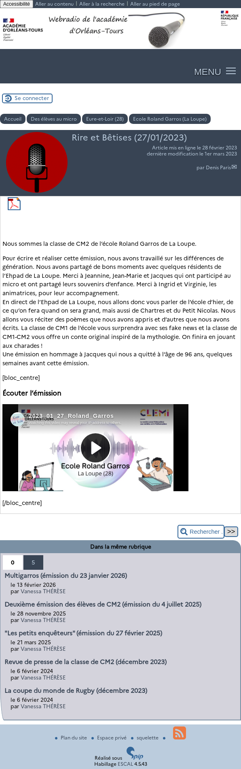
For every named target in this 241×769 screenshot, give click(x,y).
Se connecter (32, 98)
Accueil (12, 119)
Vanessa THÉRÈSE (43, 591)
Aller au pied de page (155, 4)
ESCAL (125, 764)
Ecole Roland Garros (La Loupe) (170, 119)
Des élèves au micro (54, 119)
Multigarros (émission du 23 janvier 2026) (65, 575)
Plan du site (71, 738)
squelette (145, 738)
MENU (207, 71)
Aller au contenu (54, 4)
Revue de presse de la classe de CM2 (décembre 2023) (85, 662)
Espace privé (109, 738)
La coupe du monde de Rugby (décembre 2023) (75, 690)
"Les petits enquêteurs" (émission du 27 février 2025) (83, 633)
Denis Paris (218, 167)
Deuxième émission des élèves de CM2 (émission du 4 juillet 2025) (102, 604)
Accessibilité (16, 4)
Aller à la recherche (102, 4)
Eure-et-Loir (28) (105, 119)
